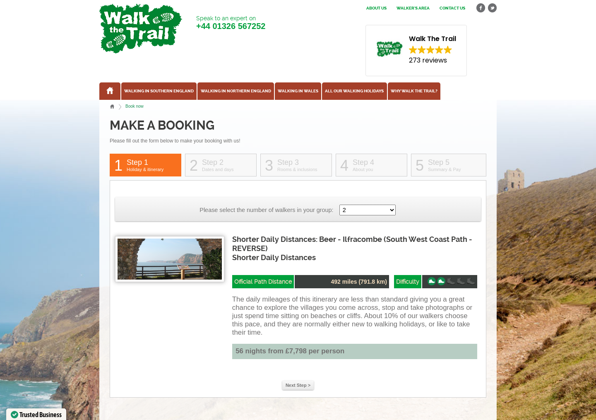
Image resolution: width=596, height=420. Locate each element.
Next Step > (298, 385)
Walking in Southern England (159, 91)
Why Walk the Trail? (414, 91)
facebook (480, 8)
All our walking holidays (354, 91)
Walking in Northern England (236, 91)
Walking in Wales (298, 91)
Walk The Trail (140, 28)
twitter (492, 8)
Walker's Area (413, 8)
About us (376, 8)
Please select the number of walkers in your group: (266, 210)
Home (112, 106)
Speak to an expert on (230, 23)
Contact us (452, 8)
